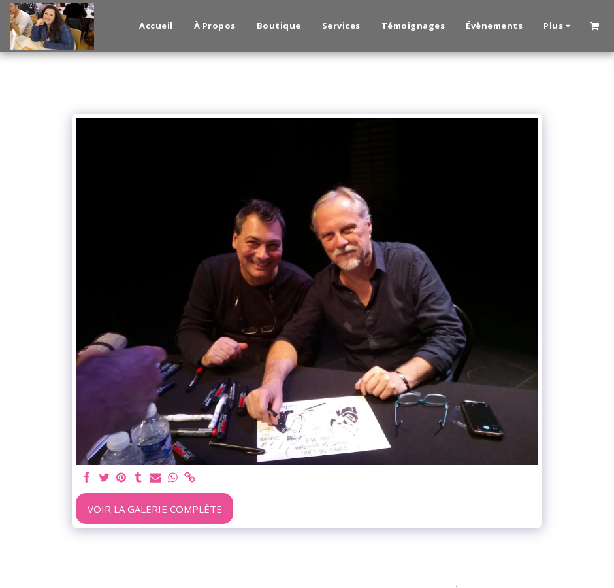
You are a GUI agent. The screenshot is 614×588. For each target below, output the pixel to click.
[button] (594, 25)
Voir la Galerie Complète (155, 508)
